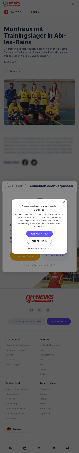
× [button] (64, 202)
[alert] (39, 226)
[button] (39, 248)
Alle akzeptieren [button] (39, 234)
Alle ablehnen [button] (39, 241)
